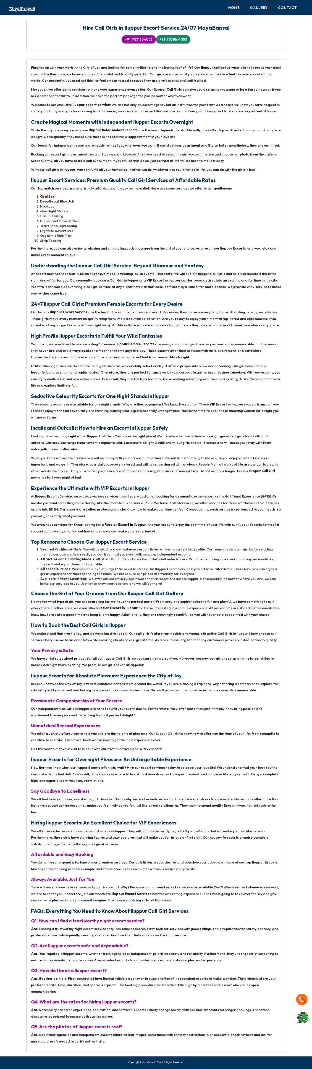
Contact (287, 7)
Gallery (259, 7)
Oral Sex (47, 196)
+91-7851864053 (138, 39)
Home (234, 7)
